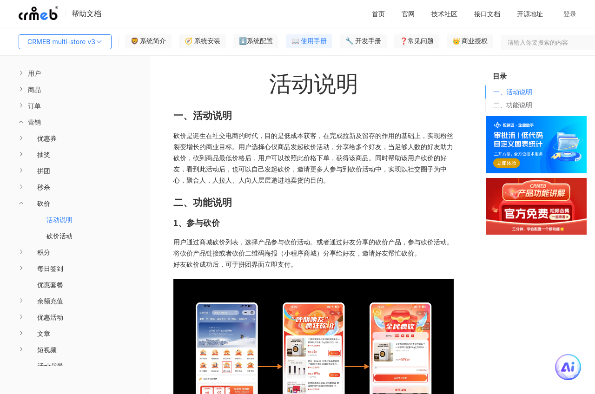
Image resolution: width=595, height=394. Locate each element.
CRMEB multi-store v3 (65, 41)
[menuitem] (75, 73)
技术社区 (444, 14)
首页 (378, 14)
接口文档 (487, 14)
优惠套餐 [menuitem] (50, 285)
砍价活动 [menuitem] (59, 236)
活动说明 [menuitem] (59, 219)
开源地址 (530, 14)
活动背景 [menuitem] (50, 366)
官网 (408, 14)
